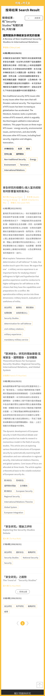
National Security (30, 564)
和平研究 (20, 613)
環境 (28, 149)
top (40, 685)
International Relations (14, 170)
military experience (12, 341)
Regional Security (12, 503)
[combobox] (34, 18)
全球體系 (24, 492)
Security (8, 569)
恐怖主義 (8, 154)
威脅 (6, 618)
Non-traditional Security (15, 160)
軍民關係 (30, 314)
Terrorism (24, 165)
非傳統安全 (9, 149)
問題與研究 (22, 3)
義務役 (19, 314)
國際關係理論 (10, 492)
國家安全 (20, 559)
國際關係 (20, 154)
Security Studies (11, 325)
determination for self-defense (17, 330)
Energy (33, 160)
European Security (24, 498)
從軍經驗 (8, 319)
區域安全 (20, 487)
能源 (20, 149)
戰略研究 (32, 559)
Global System (10, 514)
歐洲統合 (8, 498)
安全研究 (8, 314)
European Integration (13, 519)
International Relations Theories (18, 508)
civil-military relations (14, 335)
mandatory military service (16, 346)
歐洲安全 (8, 487)
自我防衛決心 (22, 319)
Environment (10, 165)
